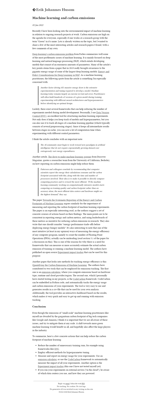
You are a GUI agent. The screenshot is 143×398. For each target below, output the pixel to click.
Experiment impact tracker (71, 252)
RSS (83, 383)
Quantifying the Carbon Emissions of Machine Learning (59, 265)
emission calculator (51, 272)
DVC (56, 349)
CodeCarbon (79, 279)
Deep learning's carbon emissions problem (53, 54)
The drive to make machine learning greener (69, 156)
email (67, 383)
